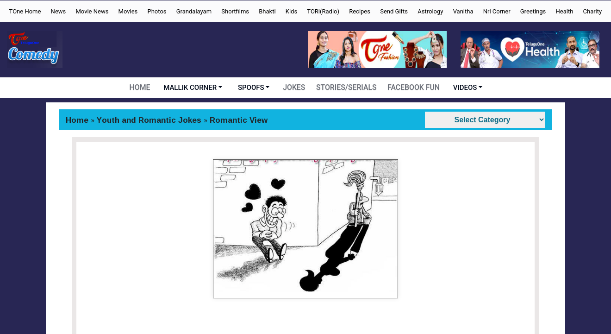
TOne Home (25, 11)
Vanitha (463, 11)
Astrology (430, 11)
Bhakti (267, 11)
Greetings (533, 11)
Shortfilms (235, 11)
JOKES (295, 87)
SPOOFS (253, 87)
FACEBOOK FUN (412, 87)
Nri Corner (497, 11)
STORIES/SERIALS (347, 87)
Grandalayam (194, 11)
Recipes (359, 11)
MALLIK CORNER (191, 87)
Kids (291, 11)
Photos (157, 11)
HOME (141, 87)
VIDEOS (463, 87)
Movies (128, 11)
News (58, 11)
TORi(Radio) (323, 11)
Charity (592, 11)
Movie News (91, 11)
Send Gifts (394, 11)
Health (564, 11)
